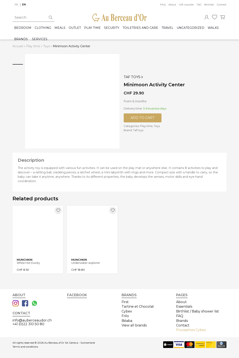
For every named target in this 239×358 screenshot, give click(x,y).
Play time (92, 28)
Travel (167, 28)
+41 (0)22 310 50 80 (28, 324)
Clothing (43, 28)
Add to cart (143, 118)
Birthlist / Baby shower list (197, 311)
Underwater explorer (85, 262)
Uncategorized (190, 28)
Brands (21, 39)
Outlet (75, 28)
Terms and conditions (25, 346)
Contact (221, 4)
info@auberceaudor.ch (32, 320)
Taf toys (134, 77)
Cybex (127, 311)
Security (111, 28)
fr (16, 4)
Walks (213, 28)
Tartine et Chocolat (138, 306)
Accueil (18, 46)
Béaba (127, 321)
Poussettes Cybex (191, 330)
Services (39, 39)
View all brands (134, 325)
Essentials (184, 306)
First (125, 302)
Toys (46, 46)
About (172, 4)
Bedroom (22, 28)
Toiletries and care (140, 28)
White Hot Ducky (28, 262)
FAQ (163, 4)
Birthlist (209, 4)
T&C (199, 4)
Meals (60, 28)
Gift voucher (186, 4)
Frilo (125, 316)
